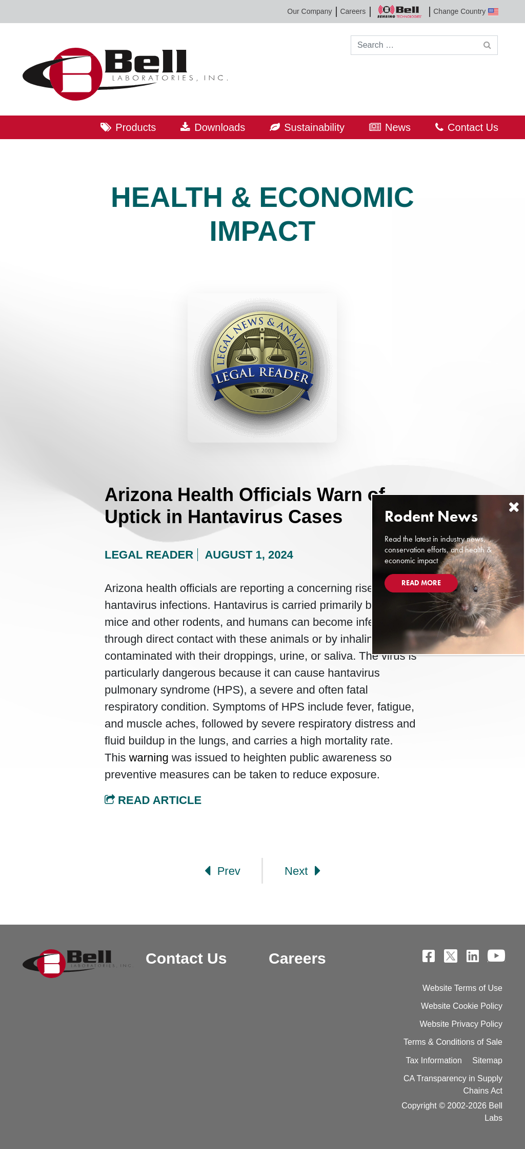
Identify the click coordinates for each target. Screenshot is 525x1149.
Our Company (309, 11)
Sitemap (487, 1060)
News (398, 127)
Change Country (465, 11)
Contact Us (473, 127)
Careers (353, 11)
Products (135, 127)
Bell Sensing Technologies (399, 11)
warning (149, 757)
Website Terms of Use (462, 988)
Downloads (219, 127)
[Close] (513, 507)
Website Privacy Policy (460, 1024)
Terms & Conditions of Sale (452, 1042)
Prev (222, 871)
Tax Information (433, 1060)
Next (302, 871)
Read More (421, 582)
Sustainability (314, 127)
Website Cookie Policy (461, 1006)
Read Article (153, 800)
